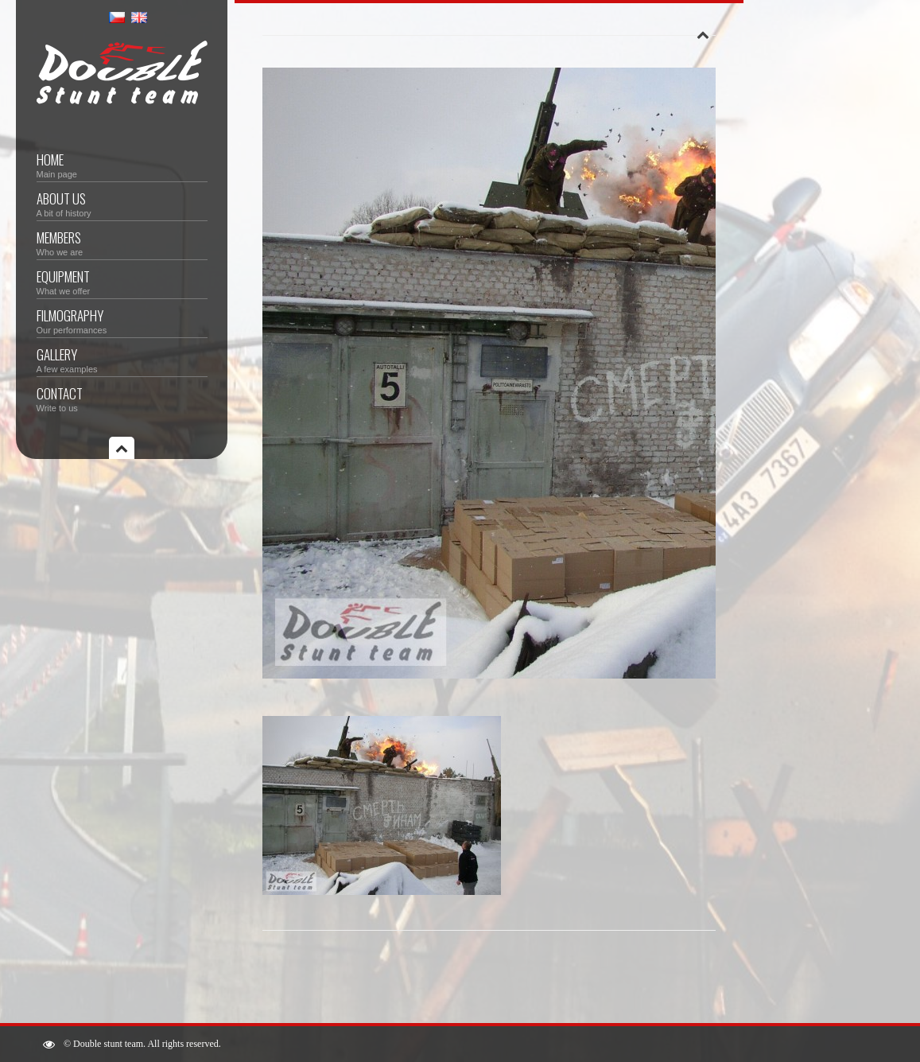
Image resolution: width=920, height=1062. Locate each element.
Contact (122, 398)
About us (122, 203)
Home (122, 164)
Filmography (122, 320)
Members (122, 242)
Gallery (122, 359)
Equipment (122, 281)
